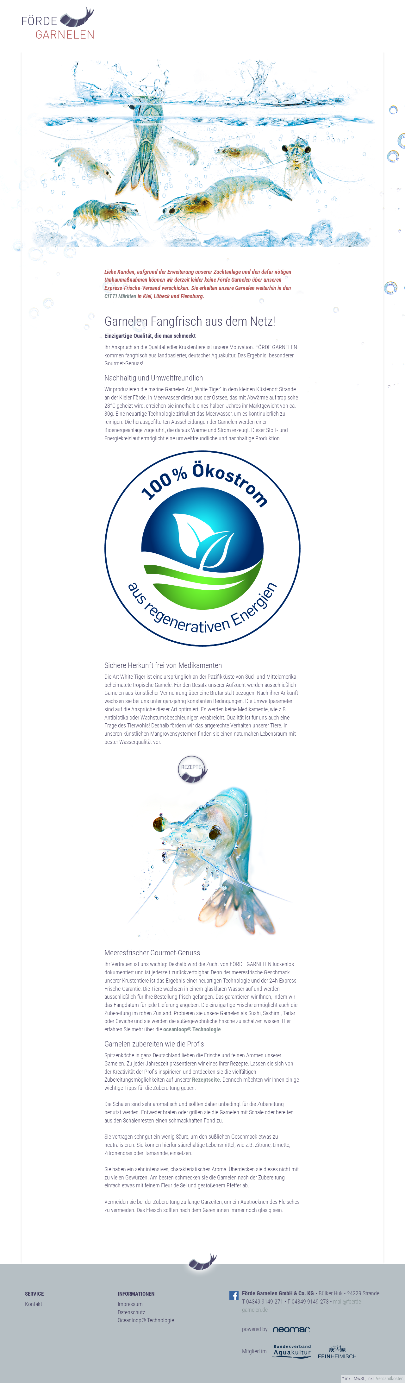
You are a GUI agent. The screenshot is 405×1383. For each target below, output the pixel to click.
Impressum (130, 1304)
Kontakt (33, 1304)
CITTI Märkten (120, 296)
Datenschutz (131, 1312)
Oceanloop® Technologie (146, 1320)
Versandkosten (389, 1378)
